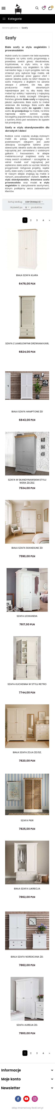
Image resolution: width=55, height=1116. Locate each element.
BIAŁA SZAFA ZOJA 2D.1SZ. (27, 752)
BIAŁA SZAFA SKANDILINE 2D (27, 548)
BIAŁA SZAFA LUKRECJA (27, 888)
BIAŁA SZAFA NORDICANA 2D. (27, 956)
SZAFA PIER (27, 820)
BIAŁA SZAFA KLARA (27, 275)
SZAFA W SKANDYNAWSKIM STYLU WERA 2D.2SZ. (27, 481)
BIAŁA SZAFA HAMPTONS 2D (27, 411)
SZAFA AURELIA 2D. (27, 1025)
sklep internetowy (21, 1107)
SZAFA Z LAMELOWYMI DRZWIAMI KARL (27, 343)
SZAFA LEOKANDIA (27, 616)
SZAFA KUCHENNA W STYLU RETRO (27, 684)
